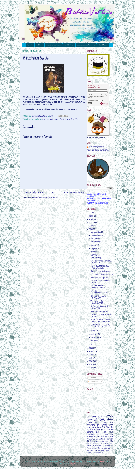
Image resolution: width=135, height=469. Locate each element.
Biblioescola (91, 436)
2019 (91, 226)
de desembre (96, 232)
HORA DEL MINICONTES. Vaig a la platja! (100, 267)
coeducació (98, 453)
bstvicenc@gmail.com (96, 147)
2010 (91, 368)
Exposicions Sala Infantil (97, 434)
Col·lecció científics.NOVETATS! (99, 292)
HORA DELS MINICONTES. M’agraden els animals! (100, 321)
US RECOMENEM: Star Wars (102, 274)
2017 (91, 345)
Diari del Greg (96, 258)
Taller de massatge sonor (100, 277)
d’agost (94, 245)
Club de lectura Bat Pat (100, 431)
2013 (91, 358)
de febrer (94, 337)
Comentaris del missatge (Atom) (45, 198)
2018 (91, 229)
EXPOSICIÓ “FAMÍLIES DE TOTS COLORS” (100, 326)
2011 (91, 364)
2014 (91, 354)
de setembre (96, 242)
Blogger (72, 463)
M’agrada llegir (103, 450)
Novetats (30, 45)
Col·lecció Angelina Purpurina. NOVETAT (101, 282)
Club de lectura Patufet (100, 428)
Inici (53, 192)
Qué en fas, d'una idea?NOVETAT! (99, 307)
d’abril (93, 331)
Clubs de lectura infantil (53, 45)
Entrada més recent (32, 192)
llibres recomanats (96, 422)
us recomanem (96, 417)
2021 (91, 219)
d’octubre (94, 238)
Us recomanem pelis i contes (86, 45)
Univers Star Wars (72, 119)
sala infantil (59, 119)
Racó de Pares (69, 45)
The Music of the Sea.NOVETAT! (97, 302)
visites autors (92, 443)
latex (102, 461)
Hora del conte (103, 45)
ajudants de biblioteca (104, 439)
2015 (91, 351)
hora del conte (96, 420)
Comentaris (93, 382)
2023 (91, 213)
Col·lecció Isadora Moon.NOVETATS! (98, 287)
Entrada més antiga (74, 192)
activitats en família (97, 424)
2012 (91, 361)
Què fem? (39, 45)
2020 (91, 222)
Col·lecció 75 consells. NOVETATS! (98, 297)
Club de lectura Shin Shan (99, 441)
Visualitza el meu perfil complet (98, 150)
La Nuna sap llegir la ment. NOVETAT (101, 315)
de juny (94, 252)
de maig (94, 255)
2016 (91, 348)
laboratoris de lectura (102, 446)
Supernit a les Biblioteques (100, 271)
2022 (91, 216)
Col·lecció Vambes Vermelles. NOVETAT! (101, 262)
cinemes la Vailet (47, 119)
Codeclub (89, 453)
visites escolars (94, 427)
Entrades (92, 378)
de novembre (96, 235)
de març (94, 334)
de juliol (94, 248)
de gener (94, 341)
